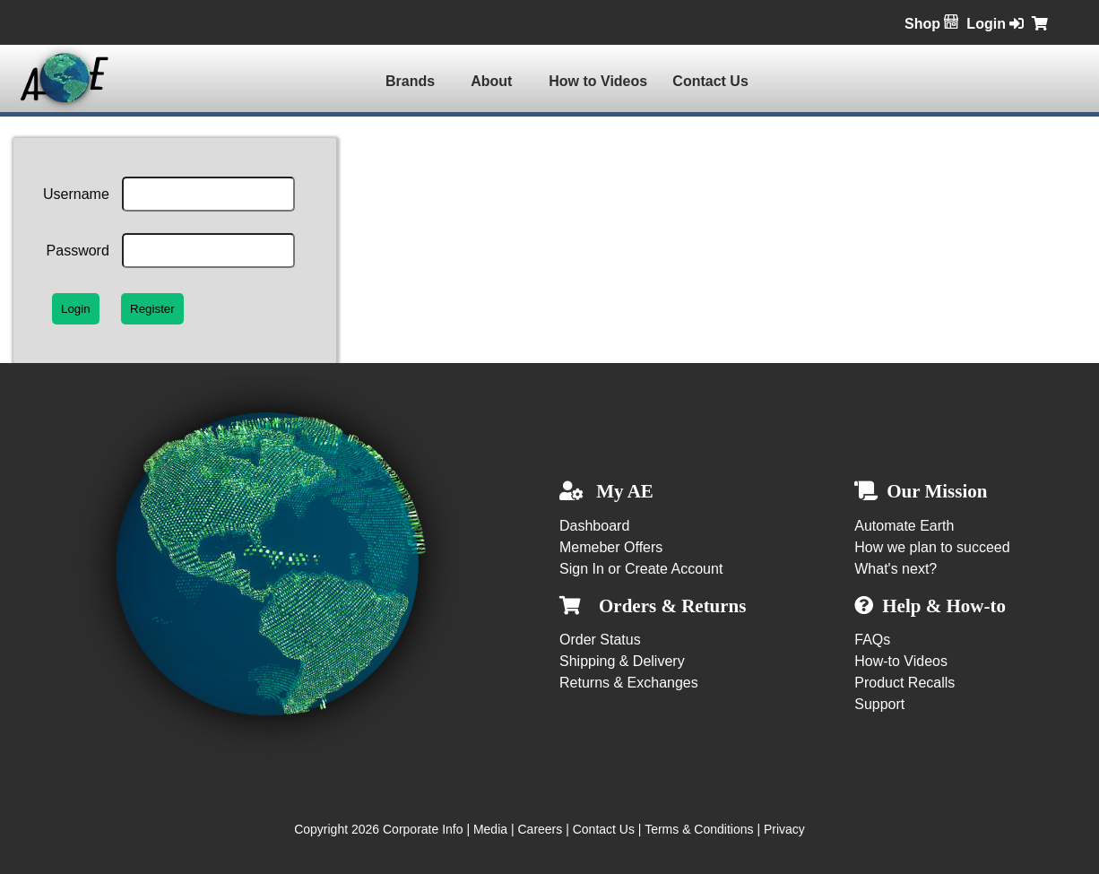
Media (490, 829)
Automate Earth (904, 525)
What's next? (895, 568)
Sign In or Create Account (641, 568)
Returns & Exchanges (628, 682)
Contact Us (710, 81)
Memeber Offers (610, 547)
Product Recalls (904, 682)
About (491, 81)
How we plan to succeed (931, 547)
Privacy (784, 829)
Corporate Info (423, 829)
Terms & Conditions (699, 829)
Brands (410, 81)
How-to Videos (901, 661)
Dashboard (594, 525)
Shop (931, 23)
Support (879, 704)
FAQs (872, 639)
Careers (539, 829)
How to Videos (598, 81)
